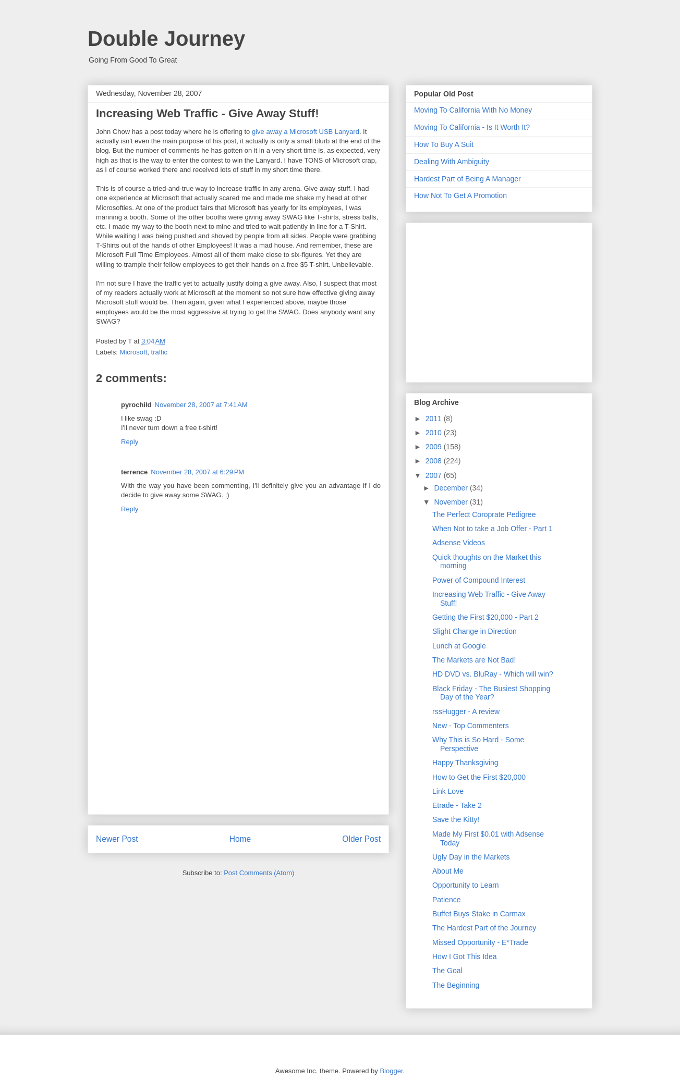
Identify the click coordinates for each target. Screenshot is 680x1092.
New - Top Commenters (470, 725)
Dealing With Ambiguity (451, 161)
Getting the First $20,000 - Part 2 (485, 617)
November (451, 502)
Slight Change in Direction (474, 631)
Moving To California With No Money (473, 110)
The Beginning (455, 985)
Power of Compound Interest (478, 580)
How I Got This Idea (464, 956)
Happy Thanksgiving (465, 762)
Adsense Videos (458, 542)
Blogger (391, 1071)
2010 (435, 432)
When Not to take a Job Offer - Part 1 (492, 528)
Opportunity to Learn (465, 885)
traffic (159, 352)
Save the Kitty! (455, 819)
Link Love (448, 791)
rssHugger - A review (466, 711)
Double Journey (166, 38)
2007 (435, 475)
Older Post (361, 839)
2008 (435, 461)
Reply (129, 442)
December (451, 488)
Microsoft (134, 352)
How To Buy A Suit (443, 144)
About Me (448, 871)
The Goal (447, 970)
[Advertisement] (238, 741)
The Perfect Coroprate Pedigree (484, 514)
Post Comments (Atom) (259, 873)
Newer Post (117, 839)
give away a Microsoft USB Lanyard (305, 132)
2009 (435, 447)
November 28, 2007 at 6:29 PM (197, 472)
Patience (446, 899)
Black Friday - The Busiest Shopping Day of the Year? (491, 693)
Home (240, 839)
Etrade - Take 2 (457, 805)
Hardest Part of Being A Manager (467, 179)
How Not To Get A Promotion (460, 195)
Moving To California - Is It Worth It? (472, 127)
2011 (435, 418)
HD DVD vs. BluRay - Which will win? (492, 674)
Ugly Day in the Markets (471, 857)
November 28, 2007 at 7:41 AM (201, 405)
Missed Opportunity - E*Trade (480, 942)
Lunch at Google (459, 646)
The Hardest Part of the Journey (484, 928)
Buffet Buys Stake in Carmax (479, 914)
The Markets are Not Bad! (474, 660)
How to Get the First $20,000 (479, 777)
